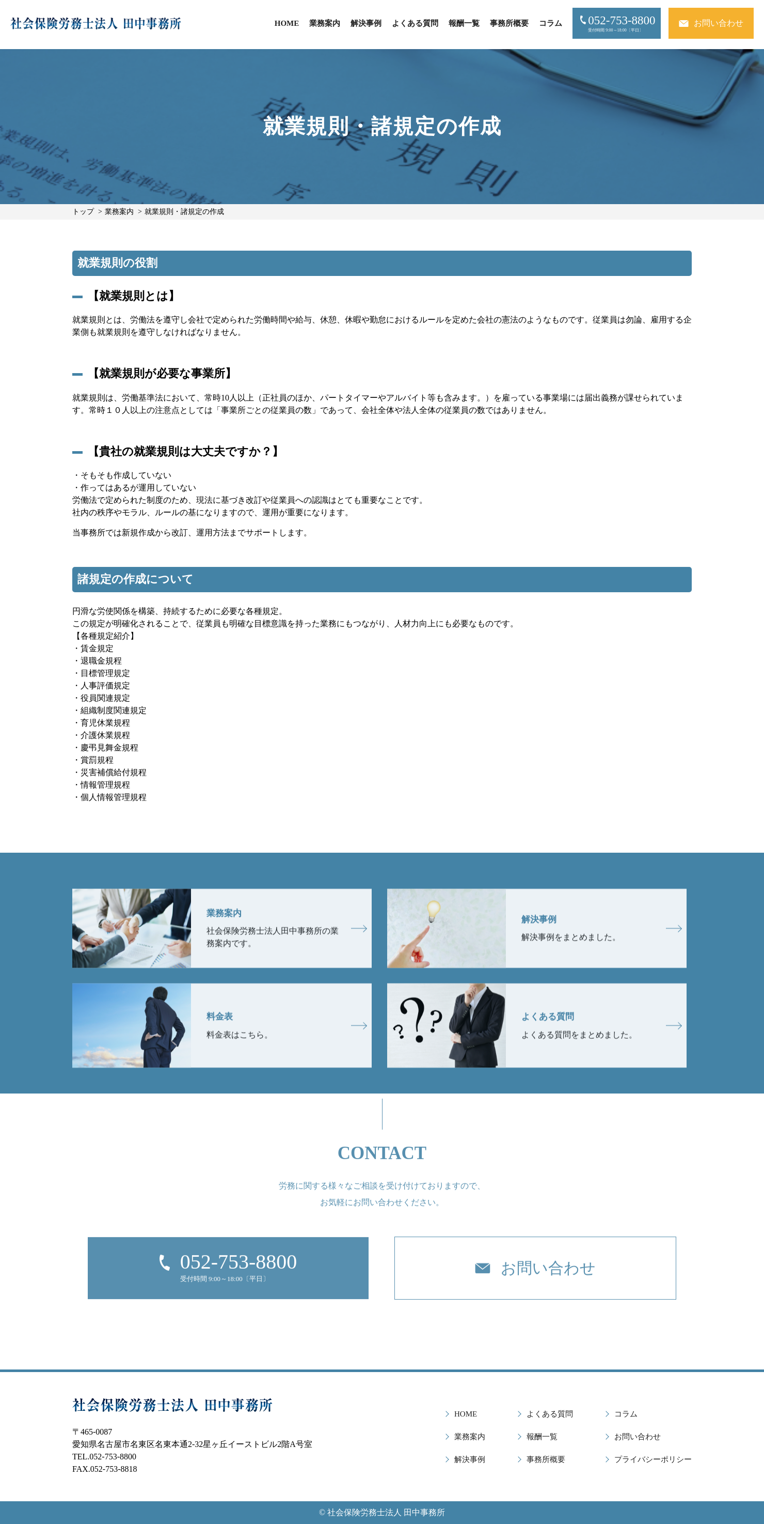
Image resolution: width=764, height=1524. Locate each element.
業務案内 (324, 23)
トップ (83, 211)
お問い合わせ (637, 1437)
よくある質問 (415, 23)
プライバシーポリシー (653, 1459)
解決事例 (366, 23)
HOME (287, 23)
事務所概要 (509, 23)
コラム (550, 23)
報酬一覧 (464, 23)
